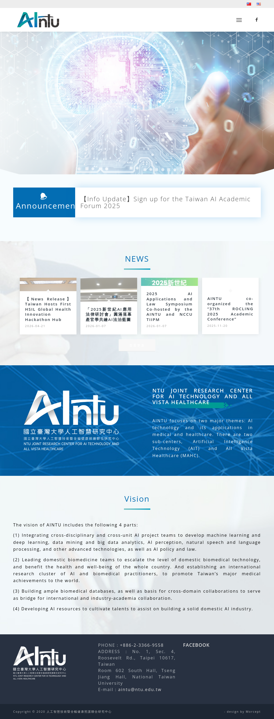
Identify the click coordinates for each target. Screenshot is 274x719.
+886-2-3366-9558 (142, 645)
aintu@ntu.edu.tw (140, 689)
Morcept (253, 711)
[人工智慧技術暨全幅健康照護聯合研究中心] (38, 19)
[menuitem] (249, 4)
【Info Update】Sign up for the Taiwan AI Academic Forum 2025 (165, 202)
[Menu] (239, 20)
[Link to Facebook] (257, 19)
